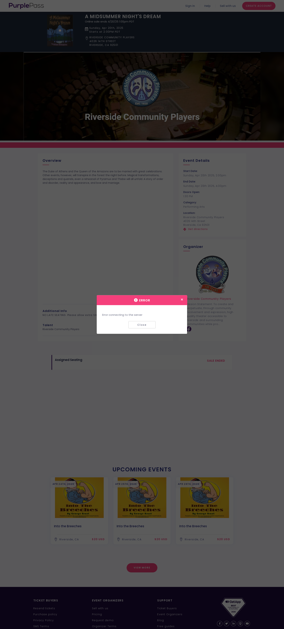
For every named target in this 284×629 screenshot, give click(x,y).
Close (142, 324)
